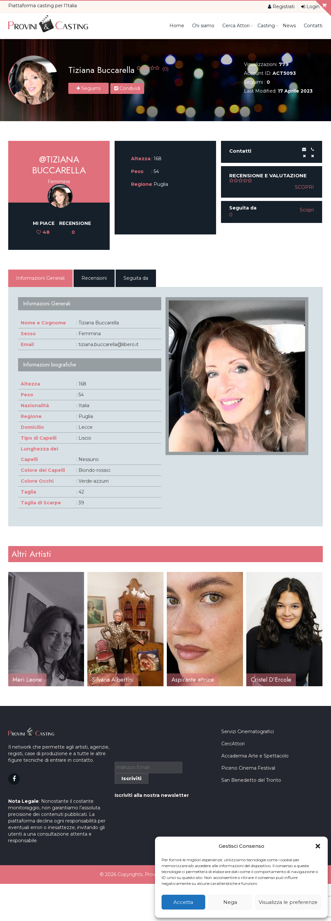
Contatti (313, 26)
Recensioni (94, 278)
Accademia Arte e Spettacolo (255, 811)
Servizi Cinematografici (247, 787)
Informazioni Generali (40, 278)
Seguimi (88, 88)
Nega (230, 902)
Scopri (304, 187)
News (289, 26)
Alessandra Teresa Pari (41, 679)
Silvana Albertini (192, 679)
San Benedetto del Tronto (251, 836)
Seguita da (135, 278)
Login (310, 7)
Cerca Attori (237, 26)
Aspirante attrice (272, 679)
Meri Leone (106, 679)
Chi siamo (203, 26)
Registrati (281, 7)
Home (176, 26)
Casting (267, 26)
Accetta (183, 902)
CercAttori (233, 799)
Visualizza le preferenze (288, 902)
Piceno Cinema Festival (248, 823)
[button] (318, 846)
